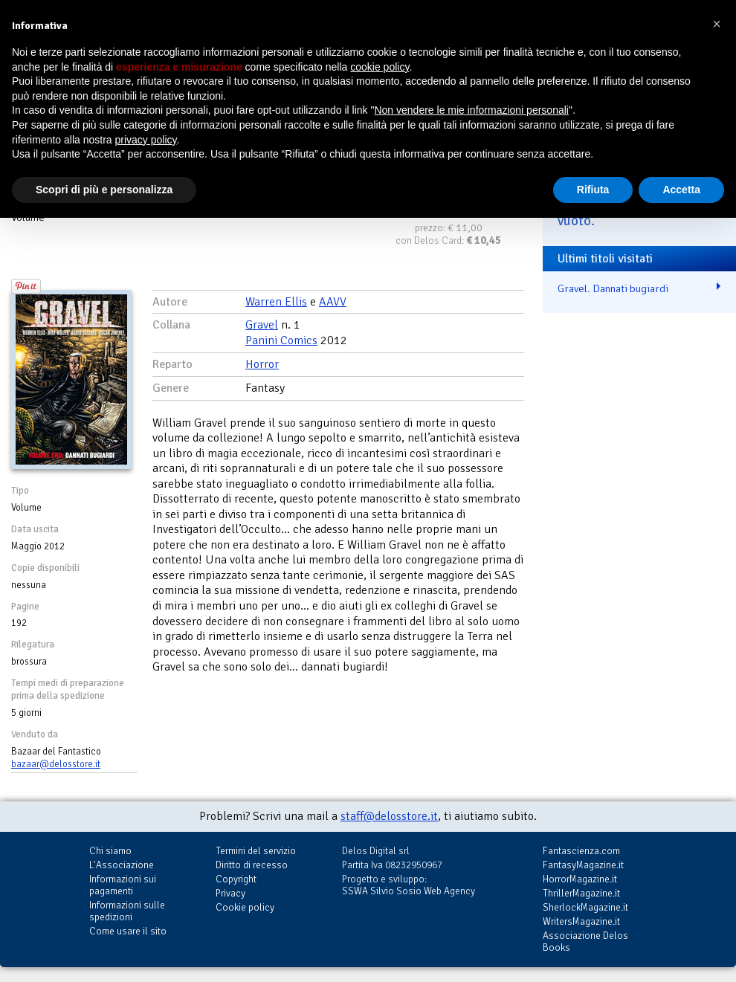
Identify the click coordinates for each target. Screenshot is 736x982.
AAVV (332, 301)
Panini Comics (281, 340)
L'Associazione (121, 865)
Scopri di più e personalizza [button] (104, 190)
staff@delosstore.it (389, 816)
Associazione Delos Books (585, 941)
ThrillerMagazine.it (581, 893)
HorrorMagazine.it (580, 879)
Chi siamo (110, 850)
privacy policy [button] (146, 140)
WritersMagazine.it (581, 921)
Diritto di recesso (252, 865)
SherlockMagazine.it (585, 907)
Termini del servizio (256, 850)
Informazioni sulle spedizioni (127, 911)
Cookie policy (245, 907)
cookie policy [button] (379, 67)
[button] (717, 24)
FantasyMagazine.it (583, 865)
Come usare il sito (128, 931)
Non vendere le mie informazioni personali (471, 110)
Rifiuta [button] (593, 190)
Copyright (236, 879)
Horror (262, 364)
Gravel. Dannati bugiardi (613, 288)
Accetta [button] (681, 190)
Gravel (261, 324)
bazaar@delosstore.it (55, 764)
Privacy (230, 893)
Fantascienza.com (581, 850)
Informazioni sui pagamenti (122, 885)
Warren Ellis (276, 301)
